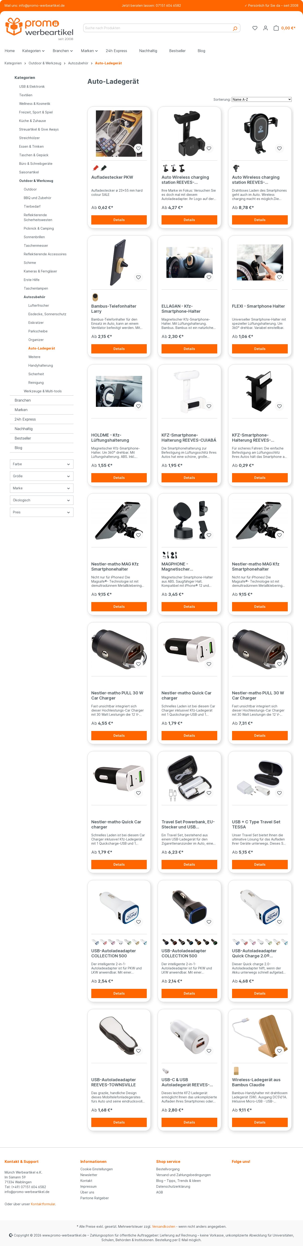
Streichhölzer (29, 138)
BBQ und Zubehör (37, 198)
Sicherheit (36, 374)
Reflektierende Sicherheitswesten (38, 217)
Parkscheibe (38, 331)
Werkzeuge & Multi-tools (43, 391)
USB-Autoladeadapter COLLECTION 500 (113, 953)
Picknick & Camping (39, 228)
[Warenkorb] (284, 28)
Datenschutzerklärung (173, 1186)
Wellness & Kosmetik (34, 104)
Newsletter (88, 1175)
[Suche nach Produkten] (156, 28)
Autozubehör (34, 297)
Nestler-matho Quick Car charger (186, 695)
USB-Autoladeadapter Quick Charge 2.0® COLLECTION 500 (254, 953)
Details (119, 220)
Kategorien (25, 77)
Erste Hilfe (32, 280)
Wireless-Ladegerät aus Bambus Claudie (256, 1082)
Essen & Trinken (31, 146)
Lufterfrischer (38, 305)
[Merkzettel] (255, 28)
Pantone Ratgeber (94, 1198)
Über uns (87, 1192)
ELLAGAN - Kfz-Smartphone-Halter (181, 309)
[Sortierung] (262, 99)
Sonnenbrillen (34, 237)
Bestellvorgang (168, 1169)
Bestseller (23, 438)
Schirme (30, 263)
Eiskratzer (36, 323)
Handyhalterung (40, 365)
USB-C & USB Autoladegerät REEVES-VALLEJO (186, 1082)
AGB (159, 1192)
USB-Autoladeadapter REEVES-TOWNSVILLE (113, 1082)
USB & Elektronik (32, 86)
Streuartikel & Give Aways (39, 129)
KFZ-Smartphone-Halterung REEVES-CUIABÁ (189, 438)
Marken (21, 409)
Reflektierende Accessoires (45, 254)
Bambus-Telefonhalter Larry (113, 309)
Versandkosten (163, 1226)
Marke (41, 488)
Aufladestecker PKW (112, 177)
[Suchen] (235, 28)
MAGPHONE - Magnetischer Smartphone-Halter (181, 567)
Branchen (23, 400)
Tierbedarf (32, 206)
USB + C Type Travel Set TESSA (256, 824)
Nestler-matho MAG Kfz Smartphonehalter (115, 566)
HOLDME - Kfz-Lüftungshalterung (110, 438)
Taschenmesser (36, 245)
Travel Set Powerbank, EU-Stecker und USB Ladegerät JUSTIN (188, 824)
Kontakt (86, 1181)
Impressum (88, 1186)
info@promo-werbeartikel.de (42, 5)
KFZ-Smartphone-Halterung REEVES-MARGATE (251, 438)
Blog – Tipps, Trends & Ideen (178, 1181)
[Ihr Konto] (265, 28)
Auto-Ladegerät (41, 348)
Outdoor (30, 189)
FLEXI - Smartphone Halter (258, 306)
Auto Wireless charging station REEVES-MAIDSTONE (256, 180)
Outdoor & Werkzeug (36, 181)
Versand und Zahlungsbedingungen (183, 1175)
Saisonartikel (29, 172)
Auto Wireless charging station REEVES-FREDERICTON (185, 180)
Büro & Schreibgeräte (35, 164)
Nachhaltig (24, 428)
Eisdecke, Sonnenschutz (47, 314)
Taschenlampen (36, 288)
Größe (41, 476)
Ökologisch (41, 500)
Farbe (41, 464)
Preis (41, 512)
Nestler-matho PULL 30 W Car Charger (117, 695)
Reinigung (36, 382)
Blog (18, 447)
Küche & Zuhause (32, 121)
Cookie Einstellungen (96, 1169)
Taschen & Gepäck (34, 155)
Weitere (34, 357)
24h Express (25, 419)
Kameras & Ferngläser (40, 271)
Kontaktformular (43, 1204)
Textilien (25, 95)
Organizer (36, 340)
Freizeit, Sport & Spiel (36, 112)
